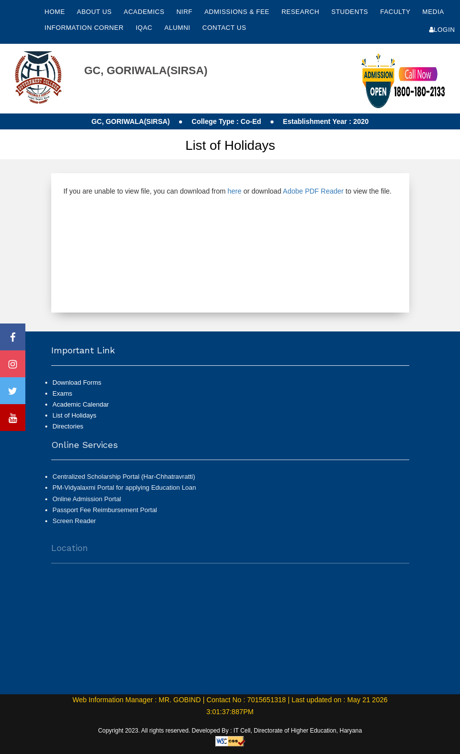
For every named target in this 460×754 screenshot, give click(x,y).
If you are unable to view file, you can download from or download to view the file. (228, 191)
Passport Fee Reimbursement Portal (105, 514)
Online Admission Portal (87, 503)
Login (442, 29)
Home (55, 11)
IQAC (145, 27)
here (234, 191)
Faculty (396, 11)
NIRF (184, 11)
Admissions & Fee (238, 11)
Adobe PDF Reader (313, 191)
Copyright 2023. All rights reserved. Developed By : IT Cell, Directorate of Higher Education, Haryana (230, 730)
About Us (95, 11)
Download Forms (77, 382)
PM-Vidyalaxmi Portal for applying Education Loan (124, 492)
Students (350, 11)
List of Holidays (74, 415)
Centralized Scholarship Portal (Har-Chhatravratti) (124, 481)
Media (433, 11)
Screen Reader (74, 525)
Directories (68, 426)
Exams (63, 393)
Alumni (178, 27)
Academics (145, 11)
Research (301, 11)
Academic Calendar (81, 404)
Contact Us (224, 27)
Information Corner (85, 27)
